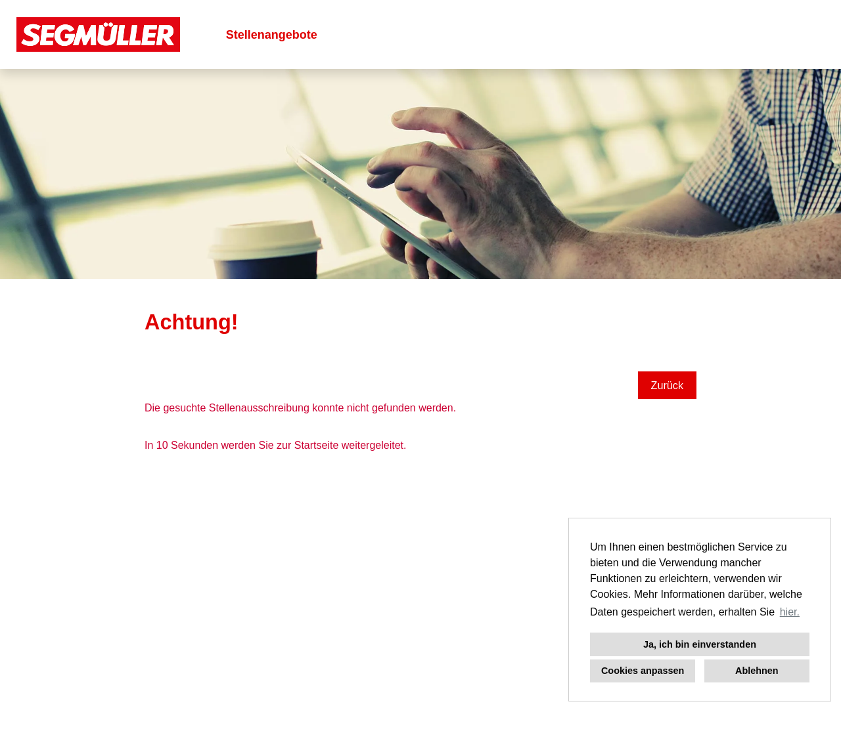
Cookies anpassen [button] (642, 670)
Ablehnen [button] (757, 670)
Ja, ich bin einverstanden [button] (699, 644)
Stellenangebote (271, 34)
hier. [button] (790, 611)
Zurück (667, 385)
